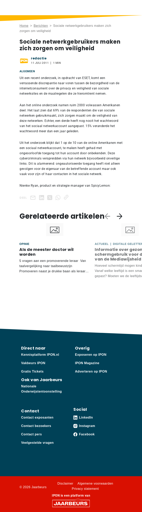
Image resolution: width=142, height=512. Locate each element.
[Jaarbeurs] (71, 503)
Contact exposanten (37, 417)
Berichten (41, 25)
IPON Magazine (87, 363)
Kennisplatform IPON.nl (40, 354)
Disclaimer (65, 483)
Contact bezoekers (36, 426)
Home (24, 25)
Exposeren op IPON (90, 354)
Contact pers (31, 434)
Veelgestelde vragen (37, 442)
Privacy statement (85, 488)
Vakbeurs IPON (33, 363)
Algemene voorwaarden (95, 483)
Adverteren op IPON (91, 371)
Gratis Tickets (32, 371)
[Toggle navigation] (118, 7)
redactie (38, 58)
